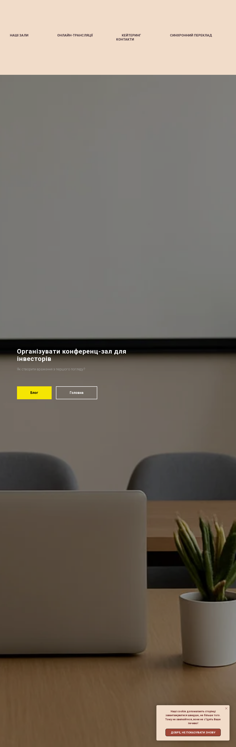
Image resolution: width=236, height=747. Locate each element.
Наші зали (19, 35)
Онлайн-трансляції (75, 35)
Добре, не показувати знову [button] (193, 732)
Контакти (125, 39)
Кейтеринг (131, 35)
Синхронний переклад (191, 35)
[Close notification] (226, 708)
